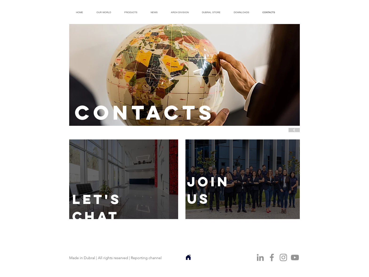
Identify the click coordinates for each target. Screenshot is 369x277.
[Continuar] (294, 130)
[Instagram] (283, 257)
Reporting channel (146, 258)
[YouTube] (295, 257)
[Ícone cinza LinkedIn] (260, 257)
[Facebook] (272, 257)
